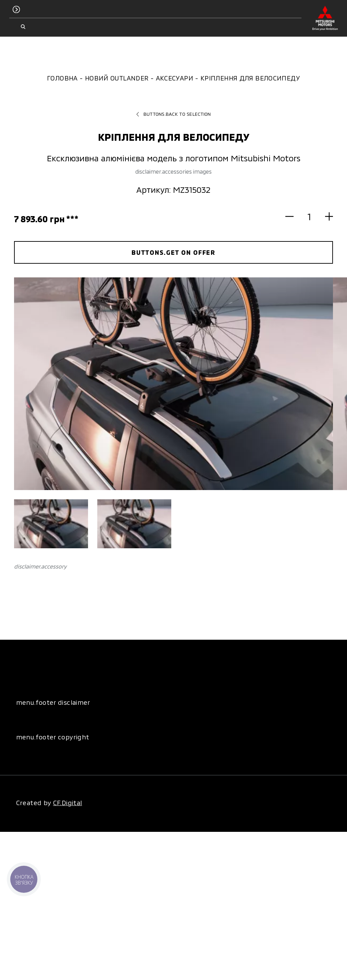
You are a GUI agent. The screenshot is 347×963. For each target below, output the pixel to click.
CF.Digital (67, 802)
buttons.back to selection (173, 114)
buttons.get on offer (173, 252)
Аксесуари (174, 78)
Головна (62, 78)
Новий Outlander (117, 78)
